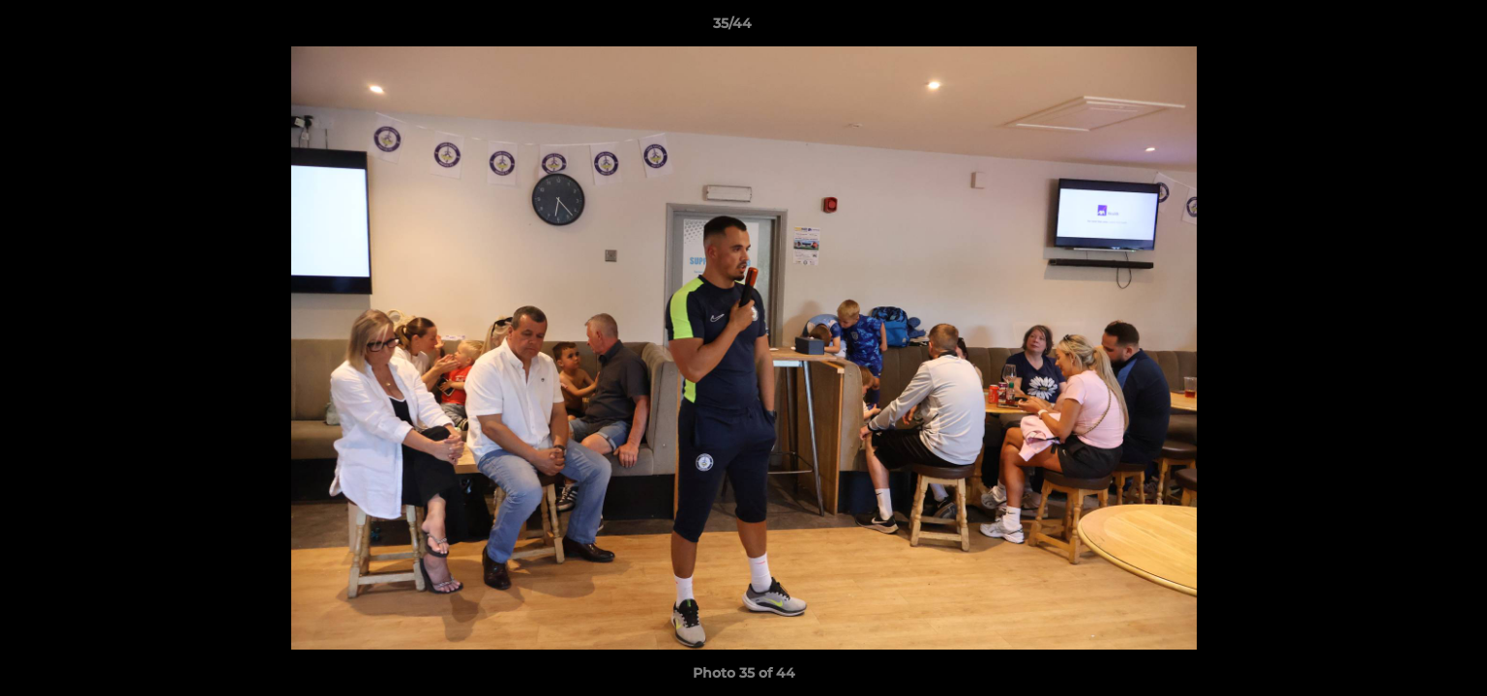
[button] (1405, 28)
